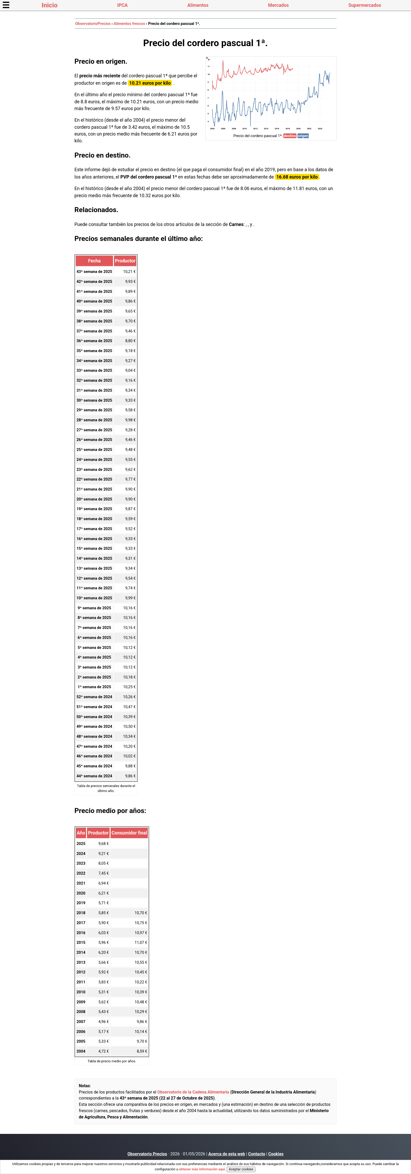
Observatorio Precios (147, 1153)
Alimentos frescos (129, 23)
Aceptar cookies (241, 1169)
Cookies (276, 1153)
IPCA (122, 5)
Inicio (50, 5)
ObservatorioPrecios (93, 23)
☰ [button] (6, 5)
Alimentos (197, 5)
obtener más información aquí (202, 1169)
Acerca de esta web (226, 1153)
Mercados (278, 5)
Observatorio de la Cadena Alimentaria (193, 1092)
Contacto (256, 1153)
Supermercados (364, 5)
